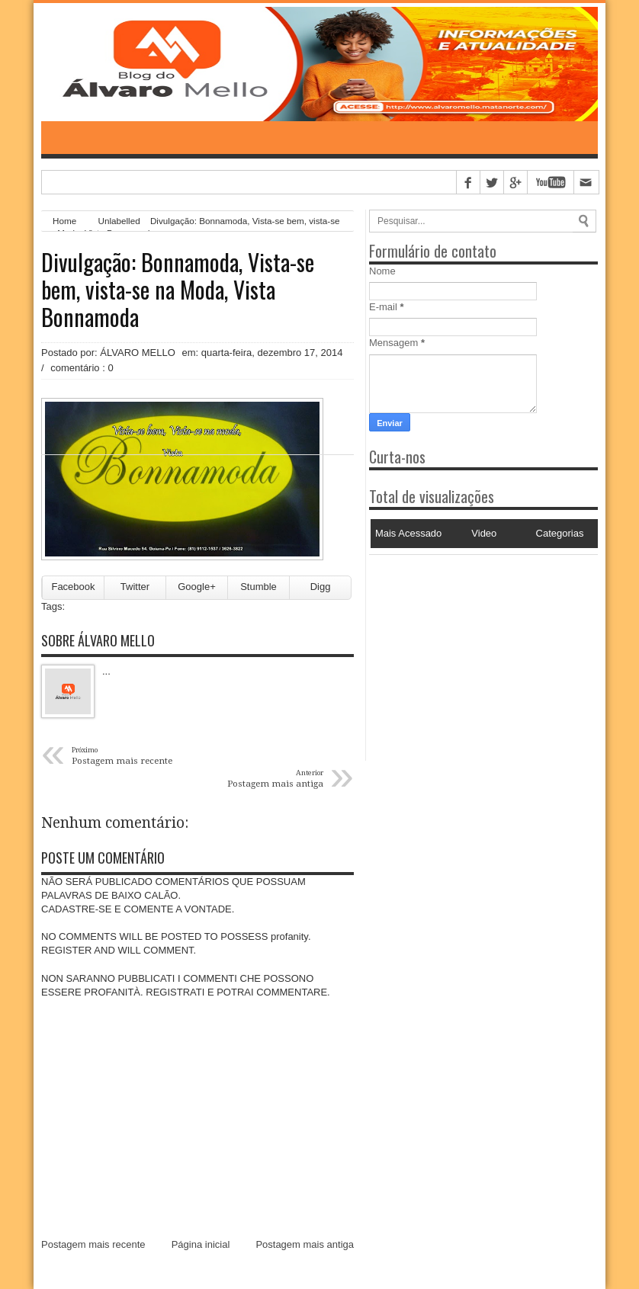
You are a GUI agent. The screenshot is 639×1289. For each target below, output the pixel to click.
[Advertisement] (464, 650)
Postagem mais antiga (304, 1244)
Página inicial (201, 1244)
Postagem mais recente (93, 1244)
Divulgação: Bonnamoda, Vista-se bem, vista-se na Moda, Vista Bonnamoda (177, 290)
